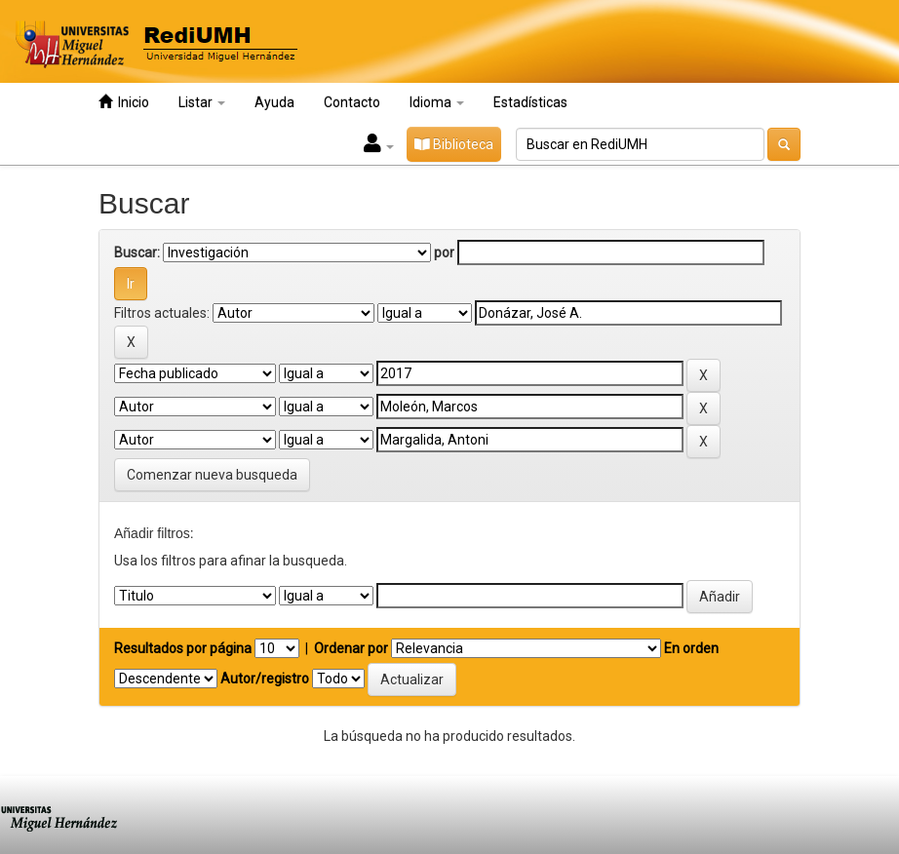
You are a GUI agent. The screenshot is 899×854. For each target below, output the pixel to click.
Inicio (123, 102)
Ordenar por (351, 648)
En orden (691, 648)
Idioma (437, 102)
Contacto (352, 102)
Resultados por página (183, 648)
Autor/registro (264, 678)
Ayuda (274, 102)
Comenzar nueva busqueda (212, 475)
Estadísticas (530, 102)
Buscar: (137, 252)
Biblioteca (453, 144)
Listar (201, 102)
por (444, 252)
